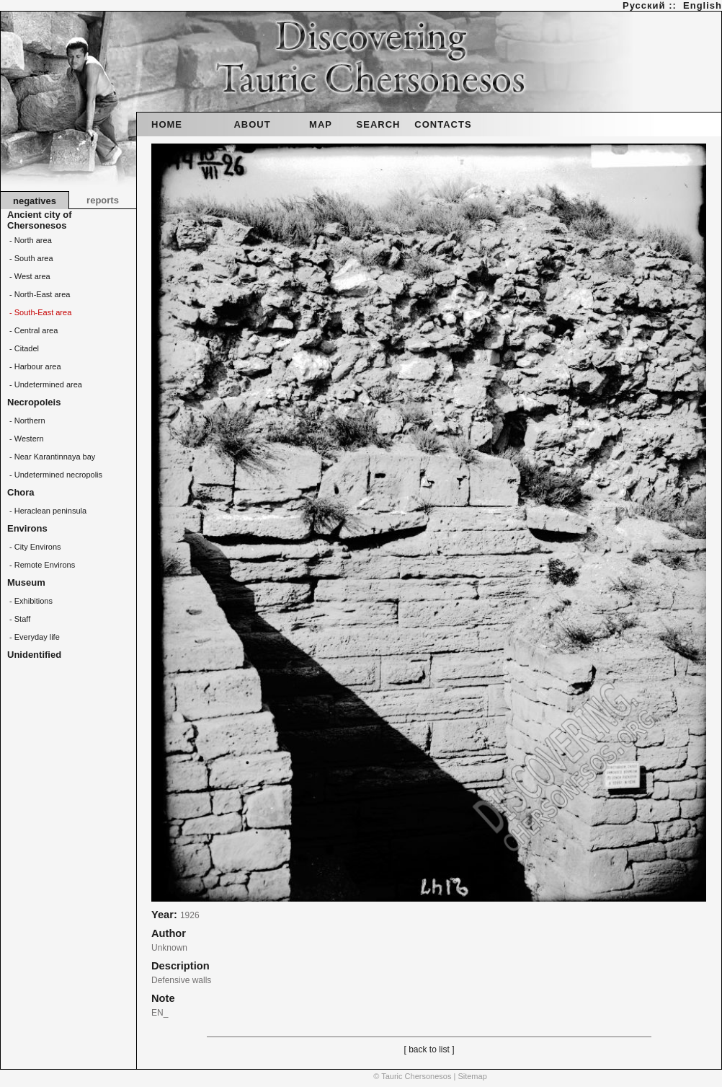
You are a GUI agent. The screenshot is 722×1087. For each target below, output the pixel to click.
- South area (30, 258)
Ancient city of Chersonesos (39, 220)
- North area (29, 240)
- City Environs (34, 546)
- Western (25, 438)
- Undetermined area (44, 384)
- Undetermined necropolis (54, 474)
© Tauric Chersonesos (412, 1076)
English (702, 5)
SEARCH (379, 124)
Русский (644, 5)
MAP (320, 124)
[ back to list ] (429, 1049)
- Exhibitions (30, 601)
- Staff (18, 619)
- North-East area (38, 294)
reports (102, 200)
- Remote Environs (41, 564)
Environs (27, 528)
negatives (34, 200)
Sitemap (472, 1076)
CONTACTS (442, 124)
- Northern (26, 420)
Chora (21, 492)
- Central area (32, 330)
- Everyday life (33, 637)
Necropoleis (34, 402)
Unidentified (34, 654)
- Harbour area (34, 366)
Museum (26, 582)
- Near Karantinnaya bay (51, 456)
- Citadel (23, 348)
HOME (166, 124)
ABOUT (251, 124)
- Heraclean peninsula (46, 510)
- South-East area (39, 312)
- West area (28, 276)
